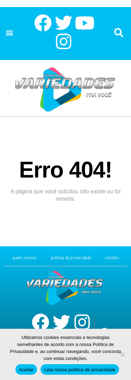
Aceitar (26, 369)
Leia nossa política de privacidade (79, 369)
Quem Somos (24, 257)
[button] (9, 33)
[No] (122, 354)
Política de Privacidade (71, 257)
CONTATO (112, 257)
